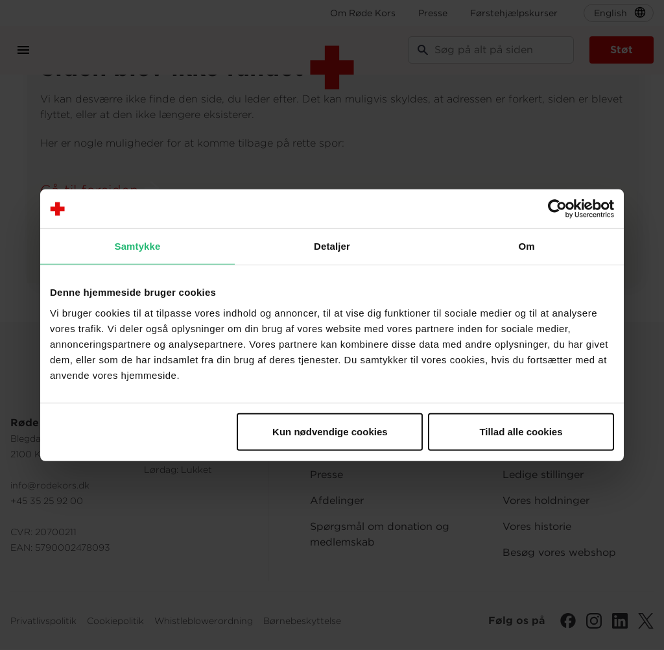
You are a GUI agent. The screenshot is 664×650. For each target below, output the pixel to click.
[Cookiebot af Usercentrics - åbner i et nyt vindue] (557, 209)
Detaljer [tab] (332, 246)
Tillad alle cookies (520, 431)
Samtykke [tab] (138, 246)
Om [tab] (526, 246)
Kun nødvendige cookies (330, 431)
